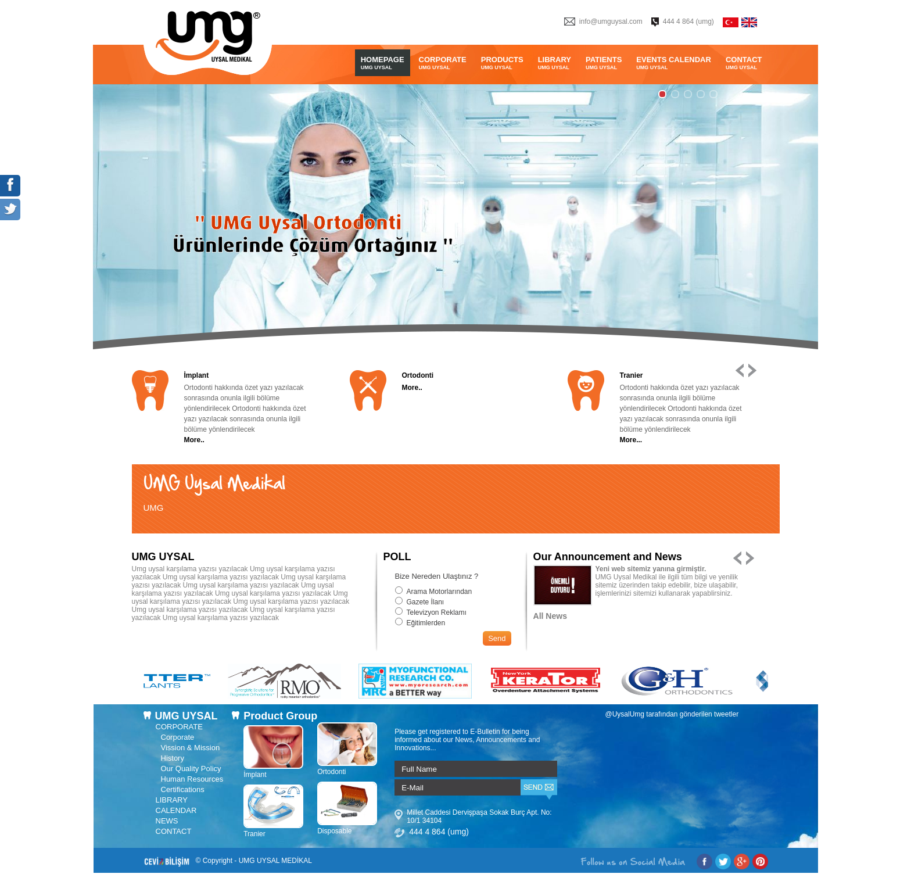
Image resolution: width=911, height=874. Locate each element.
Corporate (178, 737)
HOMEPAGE (382, 62)
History (172, 758)
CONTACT (744, 62)
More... (631, 440)
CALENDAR (176, 810)
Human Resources (192, 779)
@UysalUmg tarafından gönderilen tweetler (672, 714)
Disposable (347, 827)
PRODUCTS (502, 62)
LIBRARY (554, 62)
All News (550, 616)
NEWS (167, 820)
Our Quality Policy (191, 768)
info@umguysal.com (611, 21)
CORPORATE (443, 62)
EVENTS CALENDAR (673, 62)
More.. (194, 440)
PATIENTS (604, 62)
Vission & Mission (190, 747)
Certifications (183, 789)
